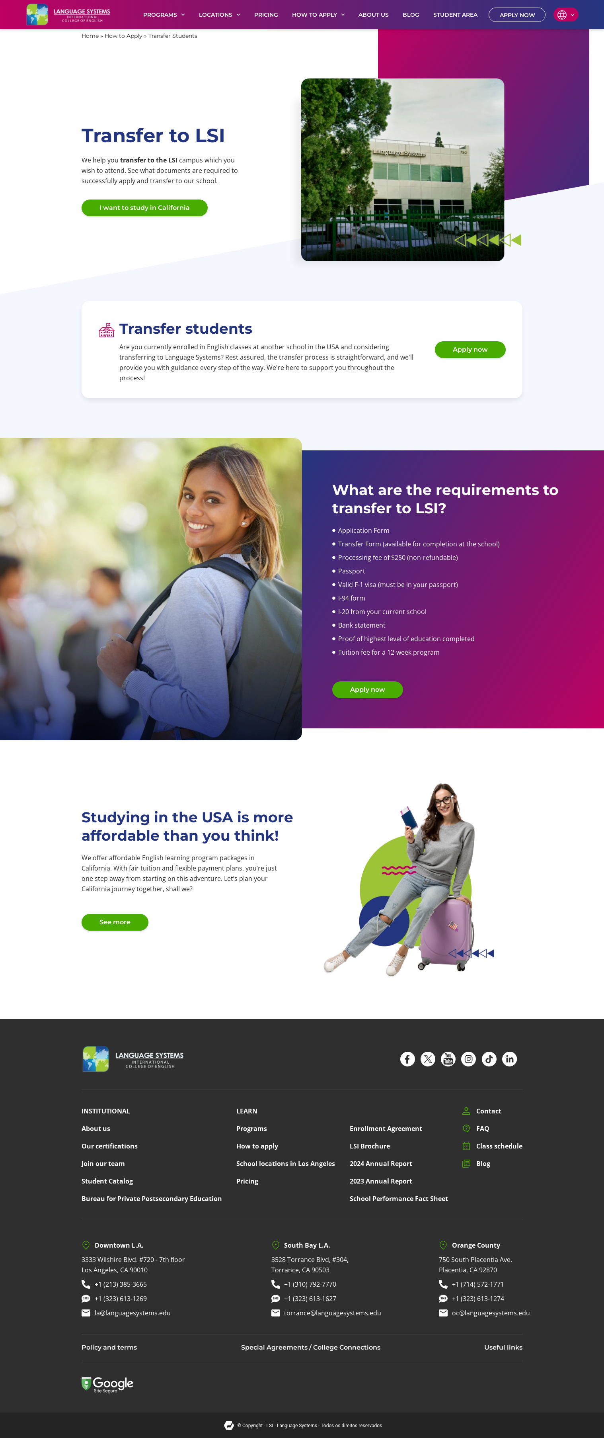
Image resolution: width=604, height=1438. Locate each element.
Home (90, 35)
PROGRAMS (164, 15)
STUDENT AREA (455, 14)
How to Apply (123, 35)
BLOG (411, 14)
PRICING (266, 14)
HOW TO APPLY (318, 15)
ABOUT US (374, 14)
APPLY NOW (517, 15)
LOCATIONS (219, 15)
